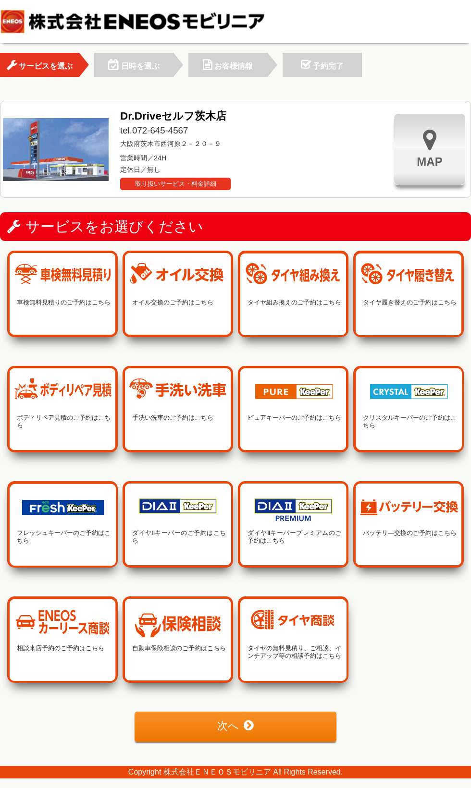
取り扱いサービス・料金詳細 (175, 183)
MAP (429, 148)
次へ (235, 726)
